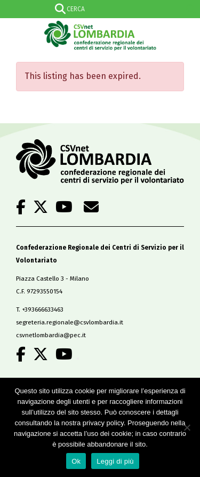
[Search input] (98, 9)
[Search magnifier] (191, 9)
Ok (76, 461)
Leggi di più (115, 461)
